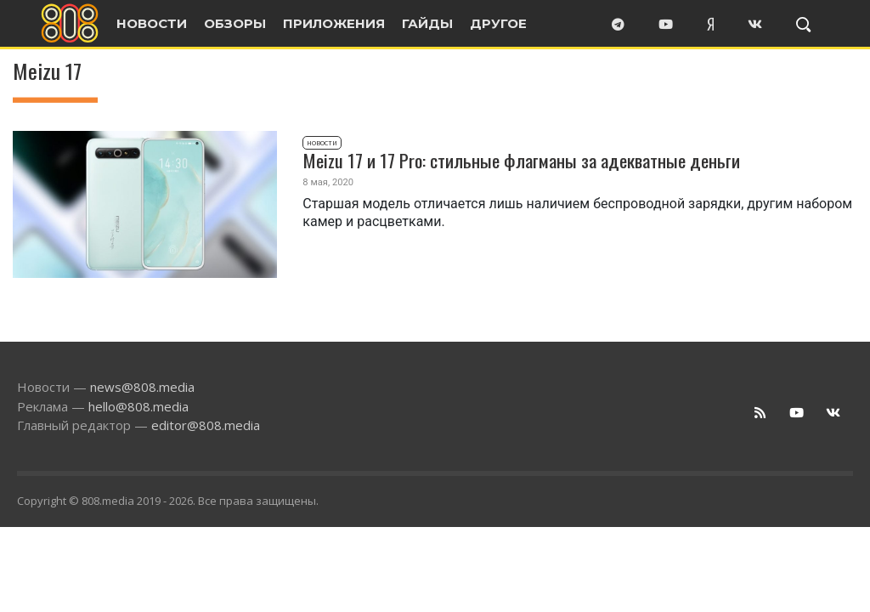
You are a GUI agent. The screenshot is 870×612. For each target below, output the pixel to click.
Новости (322, 143)
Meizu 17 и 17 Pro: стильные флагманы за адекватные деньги (521, 160)
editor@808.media (205, 425)
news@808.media (142, 386)
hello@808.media (138, 406)
